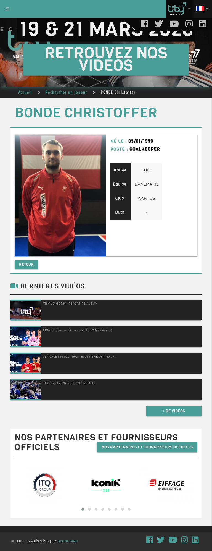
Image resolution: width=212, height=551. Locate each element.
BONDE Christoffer (118, 92)
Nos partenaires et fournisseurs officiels (147, 447)
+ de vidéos (173, 411)
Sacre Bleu (67, 541)
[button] (83, 509)
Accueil (25, 92)
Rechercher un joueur (66, 92)
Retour (26, 264)
